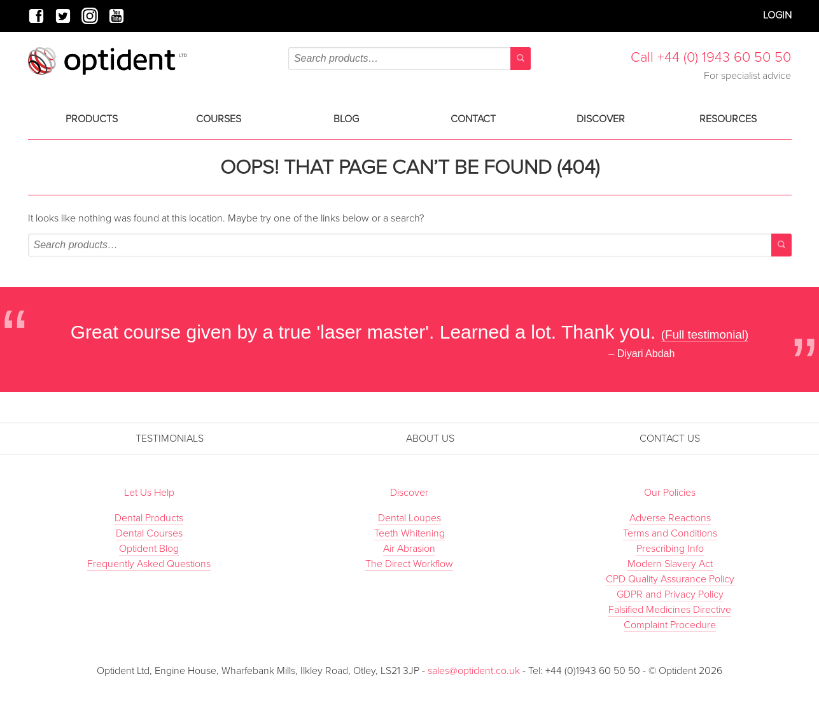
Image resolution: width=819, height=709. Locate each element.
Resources (728, 119)
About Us (430, 438)
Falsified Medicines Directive (669, 609)
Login (777, 15)
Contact (473, 119)
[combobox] (409, 58)
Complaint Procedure (670, 625)
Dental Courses (149, 533)
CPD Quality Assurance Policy (670, 579)
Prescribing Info (670, 548)
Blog (346, 119)
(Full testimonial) (705, 334)
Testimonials (170, 438)
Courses (218, 119)
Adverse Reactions (670, 518)
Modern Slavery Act (670, 564)
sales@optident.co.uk (475, 670)
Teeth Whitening (409, 533)
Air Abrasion (409, 548)
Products (92, 119)
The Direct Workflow (409, 564)
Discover (601, 119)
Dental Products (149, 518)
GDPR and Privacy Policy (670, 594)
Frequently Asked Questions (149, 564)
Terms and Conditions (670, 533)
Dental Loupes (409, 518)
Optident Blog (149, 548)
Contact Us (670, 438)
